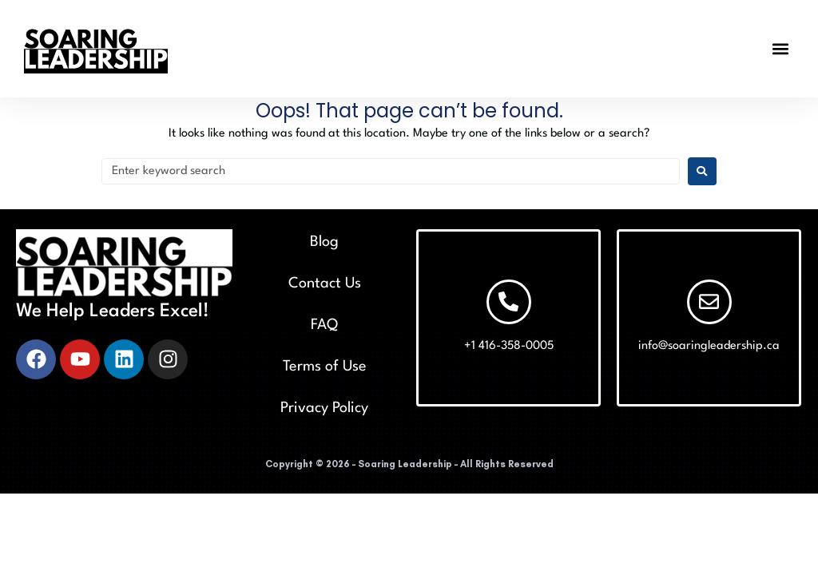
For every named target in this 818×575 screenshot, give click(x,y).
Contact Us (324, 283)
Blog (324, 242)
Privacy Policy (324, 408)
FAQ (324, 325)
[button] (781, 48)
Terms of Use (325, 366)
